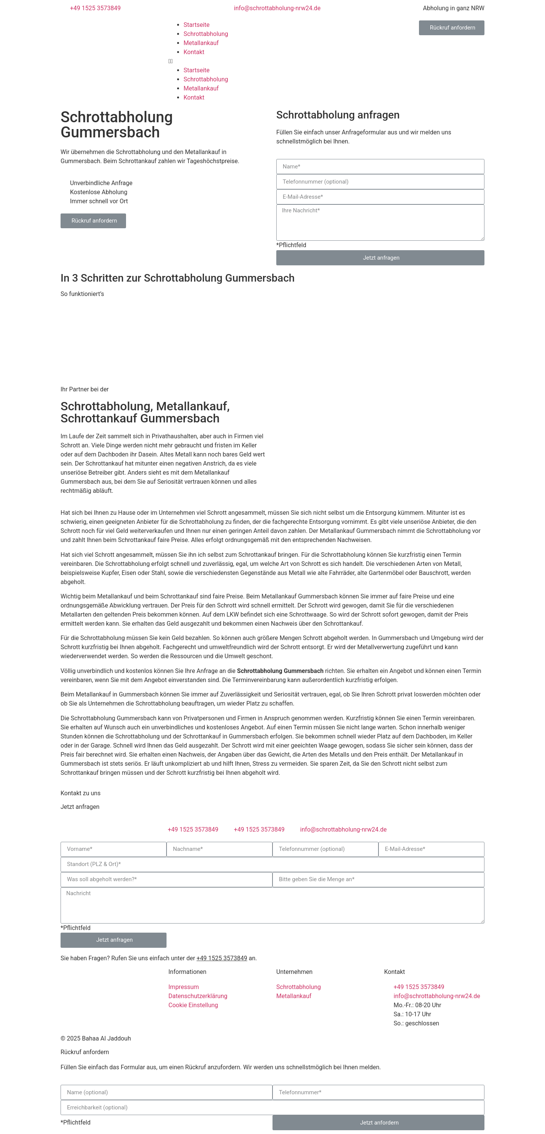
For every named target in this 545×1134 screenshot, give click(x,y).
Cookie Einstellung (193, 1005)
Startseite (197, 24)
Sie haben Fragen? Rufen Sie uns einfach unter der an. (159, 958)
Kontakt (194, 52)
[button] (272, 61)
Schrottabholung (206, 33)
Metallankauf (201, 43)
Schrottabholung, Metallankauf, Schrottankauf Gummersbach (145, 412)
